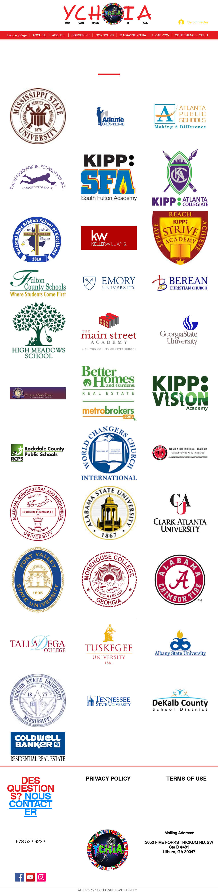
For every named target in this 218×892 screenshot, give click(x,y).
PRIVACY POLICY (108, 778)
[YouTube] (30, 877)
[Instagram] (41, 877)
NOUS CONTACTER (30, 803)
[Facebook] (19, 877)
